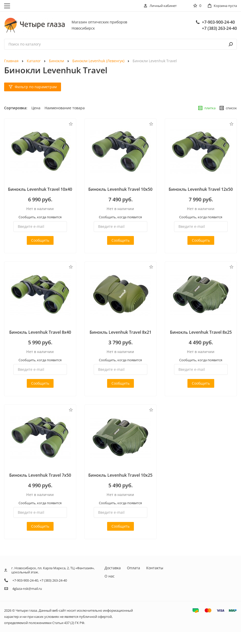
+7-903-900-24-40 (218, 22)
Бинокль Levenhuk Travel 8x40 (40, 332)
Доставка (113, 567)
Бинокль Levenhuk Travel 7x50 (40, 475)
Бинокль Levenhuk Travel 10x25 (120, 475)
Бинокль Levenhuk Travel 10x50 (120, 189)
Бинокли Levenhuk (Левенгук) (98, 60)
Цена (35, 108)
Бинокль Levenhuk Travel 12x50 (201, 189)
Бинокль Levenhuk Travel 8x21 (120, 332)
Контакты (154, 567)
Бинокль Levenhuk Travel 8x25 (201, 332)
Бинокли (56, 60)
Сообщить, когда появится (40, 217)
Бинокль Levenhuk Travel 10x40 (40, 189)
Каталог (34, 60)
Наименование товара (65, 108)
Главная (11, 60)
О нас (110, 576)
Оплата (133, 567)
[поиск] (231, 44)
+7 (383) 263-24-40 (219, 28)
